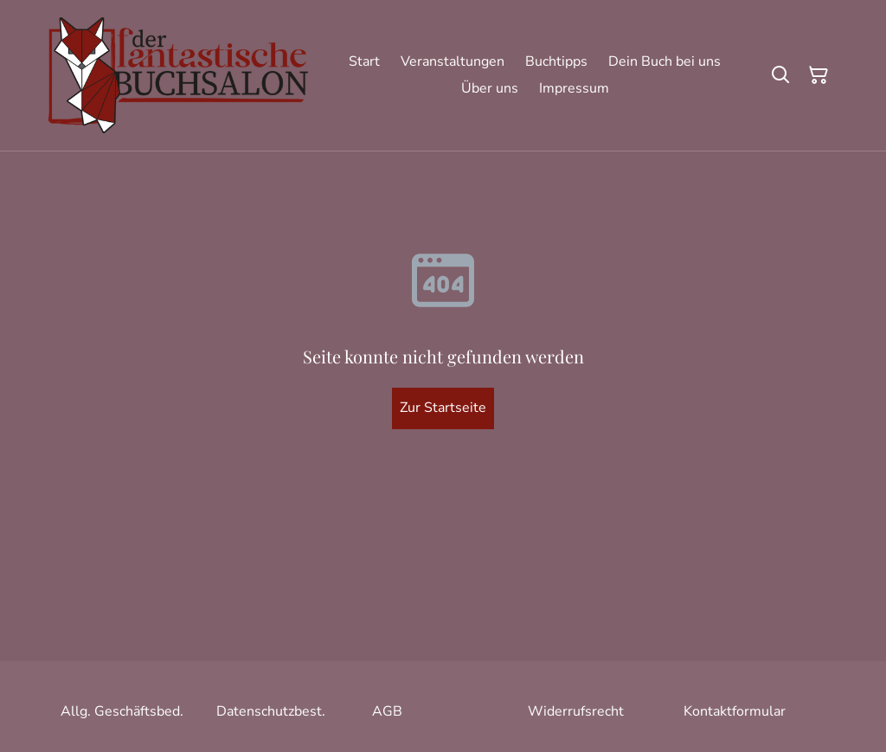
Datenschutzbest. (270, 711)
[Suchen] (780, 75)
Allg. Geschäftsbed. (122, 711)
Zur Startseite (443, 407)
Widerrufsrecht (576, 711)
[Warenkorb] (818, 75)
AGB (387, 711)
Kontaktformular (735, 711)
